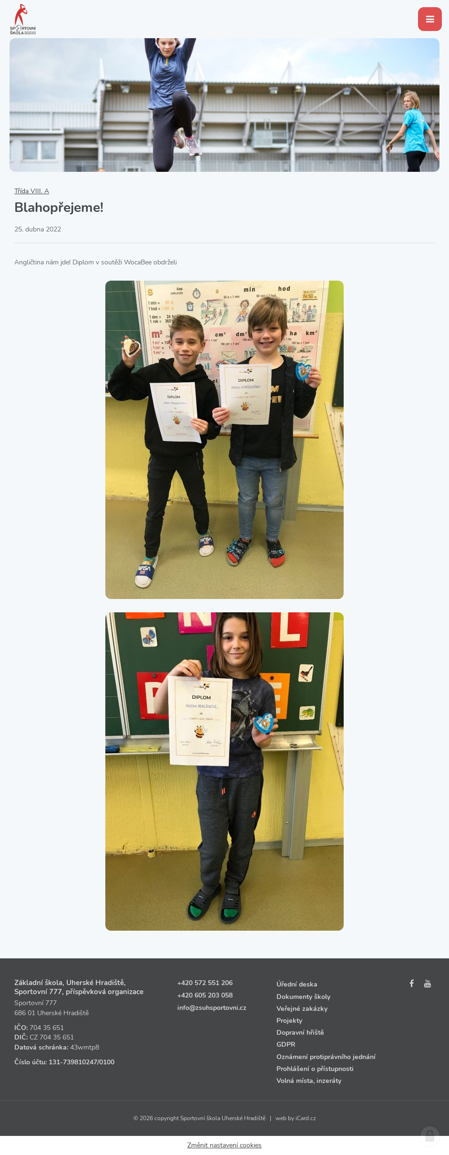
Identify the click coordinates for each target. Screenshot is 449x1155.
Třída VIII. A (31, 191)
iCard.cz (306, 1118)
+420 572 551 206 (205, 982)
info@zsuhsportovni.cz (211, 1007)
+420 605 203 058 (205, 995)
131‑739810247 (73, 1062)
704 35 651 (47, 1027)
